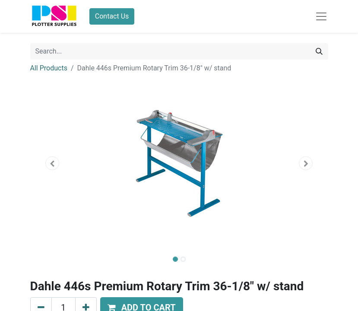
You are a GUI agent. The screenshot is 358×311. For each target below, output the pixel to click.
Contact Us (112, 16)
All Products (48, 68)
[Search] (319, 51)
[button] (52, 163)
